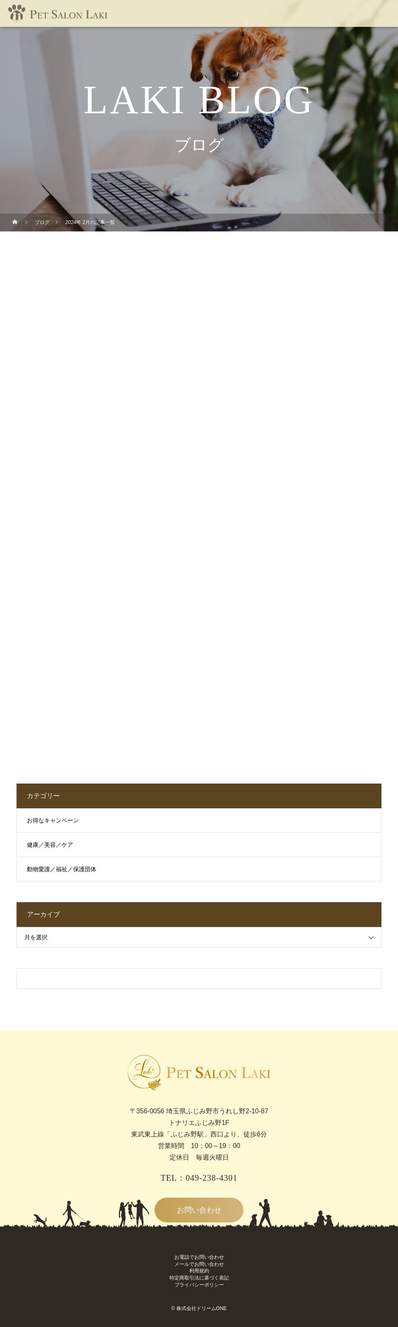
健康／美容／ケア (50, 845)
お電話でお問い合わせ (199, 1257)
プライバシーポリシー (199, 1285)
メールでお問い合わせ (199, 1264)
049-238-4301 (211, 1177)
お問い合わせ (199, 1210)
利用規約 (199, 1271)
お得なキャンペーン (53, 820)
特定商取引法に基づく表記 (199, 1278)
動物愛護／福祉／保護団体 (61, 869)
